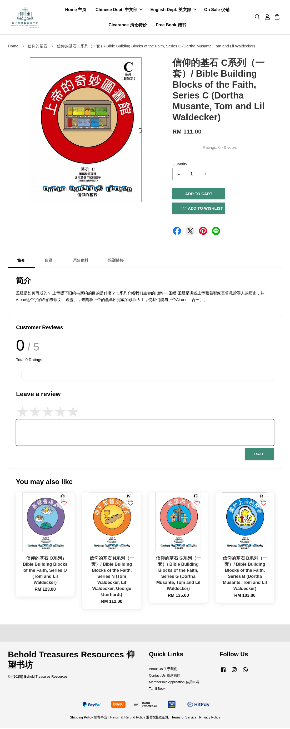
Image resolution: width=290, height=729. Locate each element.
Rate (259, 455)
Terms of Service (184, 718)
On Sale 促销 (216, 10)
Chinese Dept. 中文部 (119, 10)
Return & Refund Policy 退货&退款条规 (140, 718)
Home (13, 47)
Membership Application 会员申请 (174, 683)
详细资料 (80, 261)
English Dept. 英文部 (174, 10)
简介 (21, 261)
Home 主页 (76, 10)
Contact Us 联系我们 (164, 676)
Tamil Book (157, 689)
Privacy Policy (209, 718)
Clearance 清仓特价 (128, 25)
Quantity (179, 164)
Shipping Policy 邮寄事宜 (89, 718)
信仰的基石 (37, 47)
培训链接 (116, 261)
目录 (49, 261)
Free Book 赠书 (171, 25)
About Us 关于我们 (163, 670)
